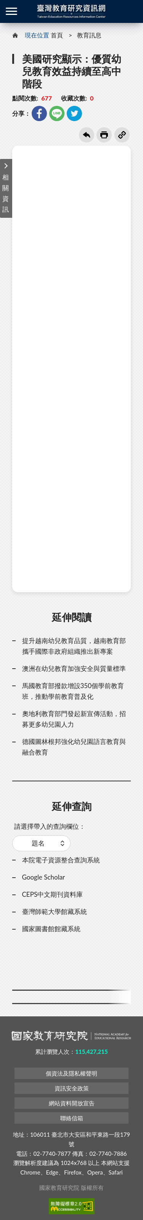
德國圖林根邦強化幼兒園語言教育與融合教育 (74, 746)
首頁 (57, 35)
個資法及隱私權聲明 (71, 1073)
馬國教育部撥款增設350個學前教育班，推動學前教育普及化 (73, 691)
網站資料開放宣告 (72, 1103)
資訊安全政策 (72, 1088)
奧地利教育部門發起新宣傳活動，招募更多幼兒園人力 (74, 719)
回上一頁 (86, 135)
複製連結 (122, 135)
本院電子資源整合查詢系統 (61, 860)
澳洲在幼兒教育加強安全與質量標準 (74, 668)
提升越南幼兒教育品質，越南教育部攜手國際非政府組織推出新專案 (74, 646)
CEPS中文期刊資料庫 (52, 894)
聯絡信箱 (71, 1118)
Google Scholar (43, 877)
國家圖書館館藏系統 (51, 929)
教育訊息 (89, 35)
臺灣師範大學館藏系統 (54, 911)
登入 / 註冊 (131, 11)
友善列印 (104, 135)
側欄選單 (11, 11)
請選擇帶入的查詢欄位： (49, 826)
